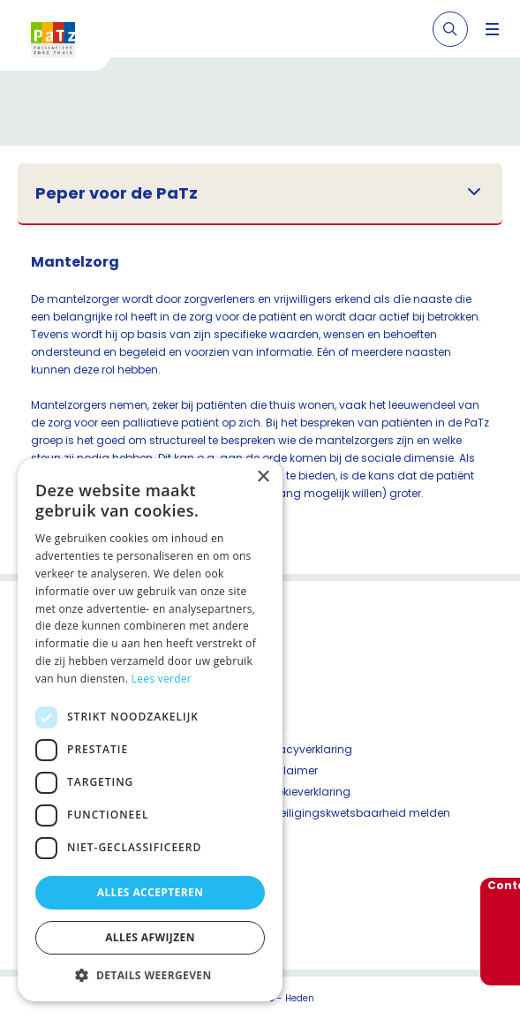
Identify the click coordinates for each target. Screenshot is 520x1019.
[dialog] (150, 729)
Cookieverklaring (305, 791)
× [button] (262, 477)
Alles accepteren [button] (150, 892)
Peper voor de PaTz (116, 193)
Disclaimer (289, 770)
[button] (150, 975)
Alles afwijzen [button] (150, 937)
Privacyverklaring (306, 749)
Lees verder (162, 678)
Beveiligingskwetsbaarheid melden (355, 812)
